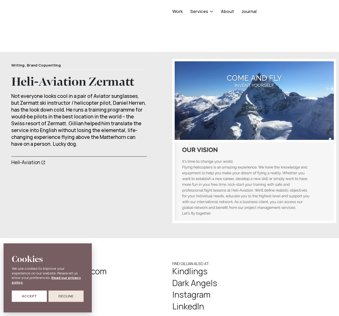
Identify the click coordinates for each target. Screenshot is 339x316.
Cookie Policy (209, 306)
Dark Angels (277, 271)
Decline (65, 296)
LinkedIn (270, 283)
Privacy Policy (184, 306)
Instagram (192, 283)
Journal (249, 11)
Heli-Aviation (25, 162)
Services (201, 11)
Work (177, 11)
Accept (29, 296)
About (227, 11)
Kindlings (190, 271)
